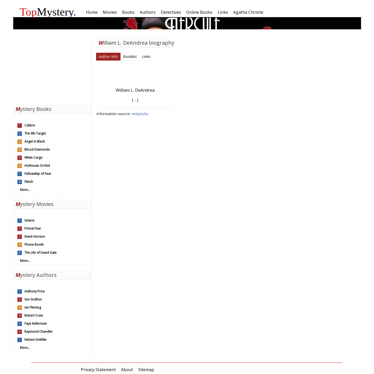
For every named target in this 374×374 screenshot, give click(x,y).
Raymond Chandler (38, 331)
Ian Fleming (32, 307)
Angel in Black (34, 141)
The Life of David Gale (40, 252)
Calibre (29, 125)
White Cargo (33, 157)
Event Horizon (34, 236)
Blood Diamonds (37, 149)
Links (146, 56)
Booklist (130, 56)
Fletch (28, 181)
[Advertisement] (52, 69)
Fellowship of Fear (37, 173)
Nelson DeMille (35, 339)
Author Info (108, 56)
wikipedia (139, 113)
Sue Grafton (33, 299)
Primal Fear (32, 228)
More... (25, 190)
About (127, 369)
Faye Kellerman (35, 323)
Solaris (29, 220)
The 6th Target (35, 133)
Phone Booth (34, 244)
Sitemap (146, 369)
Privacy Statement (98, 369)
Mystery (48, 12)
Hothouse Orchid (37, 165)
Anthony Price (34, 291)
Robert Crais (33, 315)
